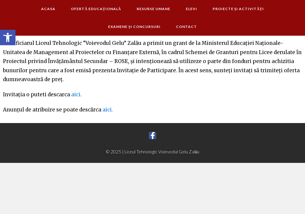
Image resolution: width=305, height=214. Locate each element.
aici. (76, 94)
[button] (7, 37)
